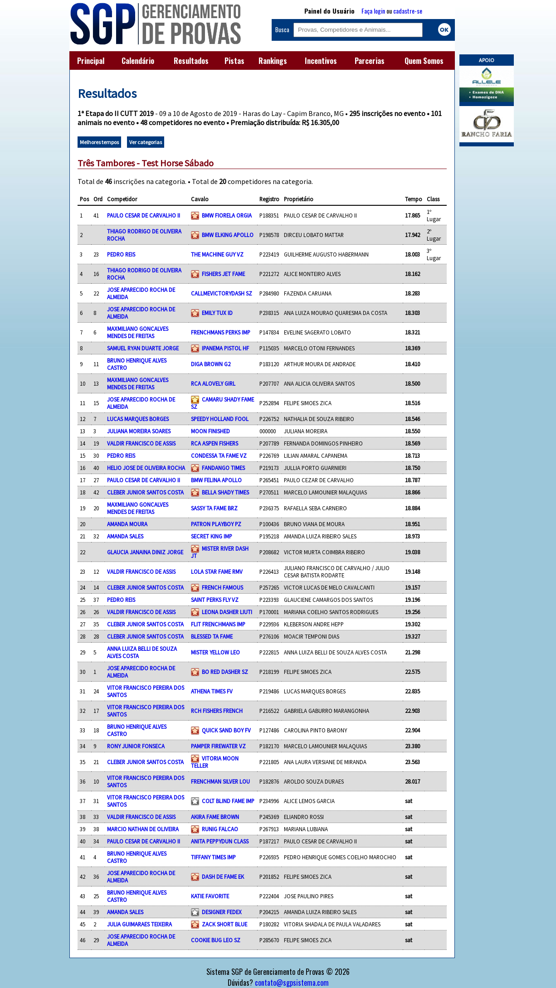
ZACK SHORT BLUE (224, 924)
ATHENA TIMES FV (212, 691)
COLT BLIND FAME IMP (228, 800)
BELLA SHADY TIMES (225, 492)
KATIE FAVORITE (210, 896)
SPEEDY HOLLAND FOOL (220, 418)
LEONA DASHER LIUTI (227, 611)
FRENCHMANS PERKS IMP (220, 332)
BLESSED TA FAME (212, 636)
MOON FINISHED (210, 431)
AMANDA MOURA (127, 524)
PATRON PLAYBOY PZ (216, 524)
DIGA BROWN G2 (210, 364)
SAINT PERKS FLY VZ (215, 599)
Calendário (138, 60)
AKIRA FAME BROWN (215, 816)
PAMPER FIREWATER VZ (218, 746)
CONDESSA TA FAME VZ (219, 455)
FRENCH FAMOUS (222, 587)
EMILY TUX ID (217, 312)
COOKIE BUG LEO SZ (215, 940)
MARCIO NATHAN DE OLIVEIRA (143, 829)
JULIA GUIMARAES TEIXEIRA (139, 924)
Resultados (191, 60)
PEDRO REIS (121, 254)
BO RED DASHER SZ (225, 671)
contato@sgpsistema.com (292, 982)
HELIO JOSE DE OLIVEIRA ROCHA (146, 467)
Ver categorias (145, 142)
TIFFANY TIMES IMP (213, 857)
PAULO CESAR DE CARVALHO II (143, 215)
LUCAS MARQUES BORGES (138, 418)
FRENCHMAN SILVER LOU (220, 781)
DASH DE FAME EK (223, 876)
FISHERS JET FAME (223, 273)
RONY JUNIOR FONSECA (136, 746)
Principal (90, 60)
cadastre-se (407, 10)
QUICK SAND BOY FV (226, 730)
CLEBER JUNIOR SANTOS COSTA (145, 492)
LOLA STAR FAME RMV (217, 571)
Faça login (373, 10)
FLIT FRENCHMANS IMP (218, 624)
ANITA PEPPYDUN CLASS (220, 841)
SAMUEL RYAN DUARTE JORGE (143, 348)
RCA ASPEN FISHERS (214, 443)
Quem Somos (424, 60)
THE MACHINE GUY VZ (217, 254)
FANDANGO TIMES (223, 467)
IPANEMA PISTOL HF (225, 348)
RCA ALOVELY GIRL (213, 383)
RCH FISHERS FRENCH (217, 710)
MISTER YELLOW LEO (215, 652)
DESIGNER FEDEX (222, 911)
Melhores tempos (99, 142)
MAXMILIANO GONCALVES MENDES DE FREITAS (137, 332)
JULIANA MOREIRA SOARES (139, 431)
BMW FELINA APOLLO (216, 480)
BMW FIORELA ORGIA (227, 215)
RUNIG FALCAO (220, 829)
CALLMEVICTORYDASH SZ (221, 293)
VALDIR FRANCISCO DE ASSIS (141, 443)
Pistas (234, 60)
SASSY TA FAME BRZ (214, 508)
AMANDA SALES (125, 536)
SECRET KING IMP (211, 536)
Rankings (272, 60)
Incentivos (321, 60)
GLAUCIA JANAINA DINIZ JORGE (145, 552)
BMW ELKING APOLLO (228, 234)
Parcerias (370, 60)
